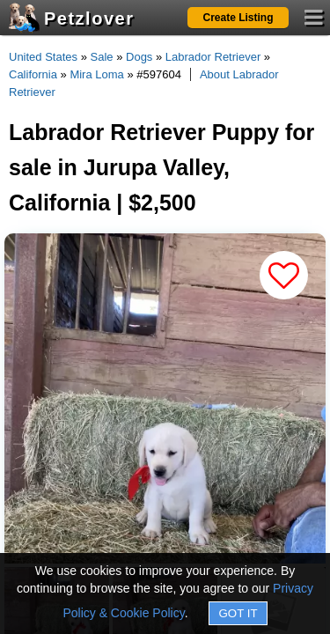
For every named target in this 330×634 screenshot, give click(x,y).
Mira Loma (96, 74)
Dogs (139, 56)
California (33, 74)
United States (43, 56)
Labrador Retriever (212, 56)
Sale (102, 56)
